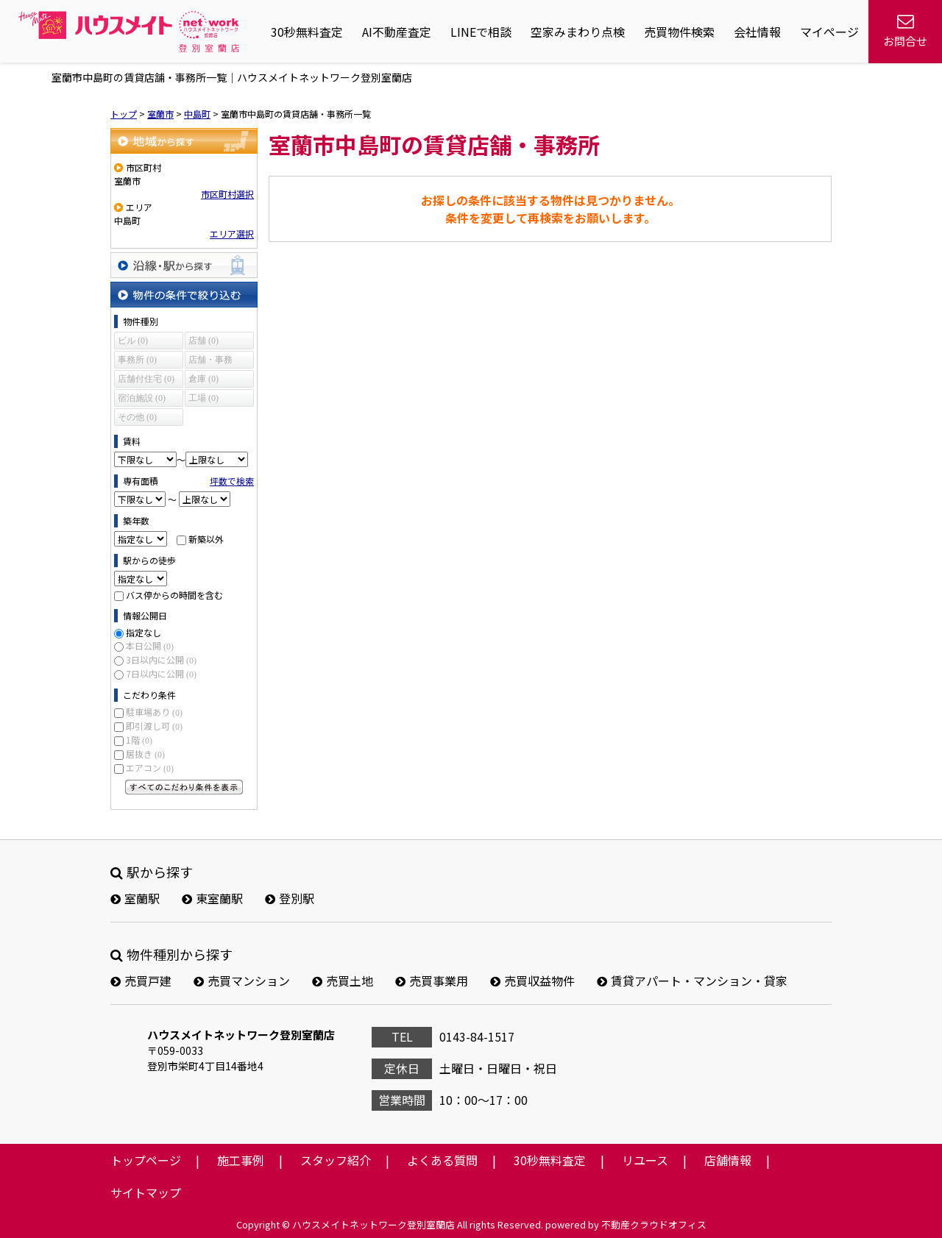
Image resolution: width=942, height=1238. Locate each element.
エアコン (150, 767)
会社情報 (757, 31)
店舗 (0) (203, 340)
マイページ (829, 31)
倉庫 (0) (203, 379)
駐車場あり (154, 711)
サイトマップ (145, 1192)
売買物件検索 (679, 31)
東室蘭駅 (212, 898)
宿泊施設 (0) (142, 398)
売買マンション (242, 980)
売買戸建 (140, 980)
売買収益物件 (532, 980)
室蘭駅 (135, 898)
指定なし (143, 632)
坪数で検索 (232, 480)
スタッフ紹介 (335, 1160)
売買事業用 (431, 980)
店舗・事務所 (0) (210, 362)
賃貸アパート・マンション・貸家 (692, 980)
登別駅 (289, 898)
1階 (139, 739)
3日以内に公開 (161, 659)
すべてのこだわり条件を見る (184, 787)
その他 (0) (137, 417)
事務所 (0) (137, 360)
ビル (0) (133, 340)
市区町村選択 (227, 194)
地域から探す (184, 141)
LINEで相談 (480, 31)
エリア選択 (232, 233)
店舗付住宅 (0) (146, 379)
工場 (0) (203, 398)
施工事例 (240, 1160)
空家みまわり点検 (578, 31)
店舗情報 (727, 1160)
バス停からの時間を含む (174, 594)
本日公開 (150, 645)
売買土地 (342, 980)
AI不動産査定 (396, 31)
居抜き (145, 753)
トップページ (145, 1160)
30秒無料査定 (307, 31)
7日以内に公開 (161, 673)
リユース (645, 1160)
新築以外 (206, 539)
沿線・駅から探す (184, 265)
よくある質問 (442, 1160)
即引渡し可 (154, 725)
